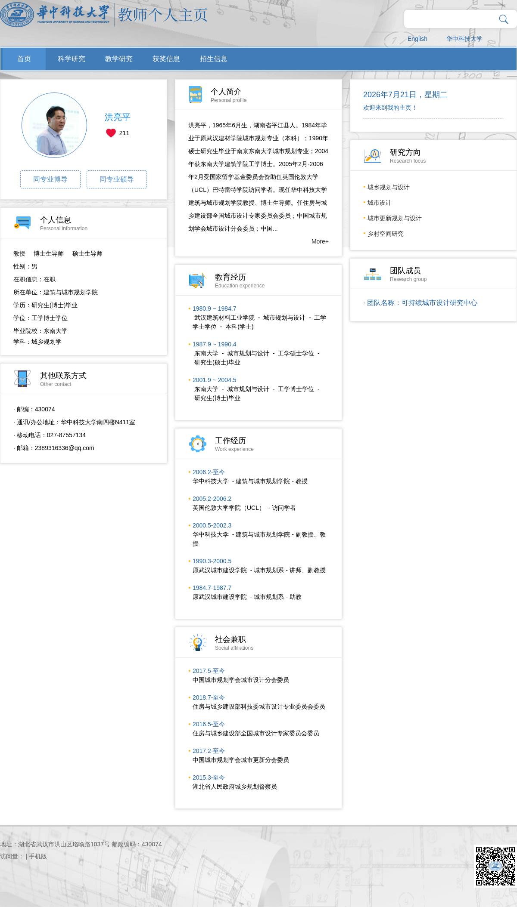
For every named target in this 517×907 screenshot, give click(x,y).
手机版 (38, 856)
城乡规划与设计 (389, 187)
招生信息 (213, 58)
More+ (320, 241)
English (417, 38)
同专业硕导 (117, 179)
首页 (24, 58)
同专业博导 (50, 179)
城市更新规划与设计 (395, 218)
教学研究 (119, 58)
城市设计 (380, 202)
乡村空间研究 (386, 233)
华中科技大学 (464, 38)
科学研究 (71, 58)
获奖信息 (166, 58)
